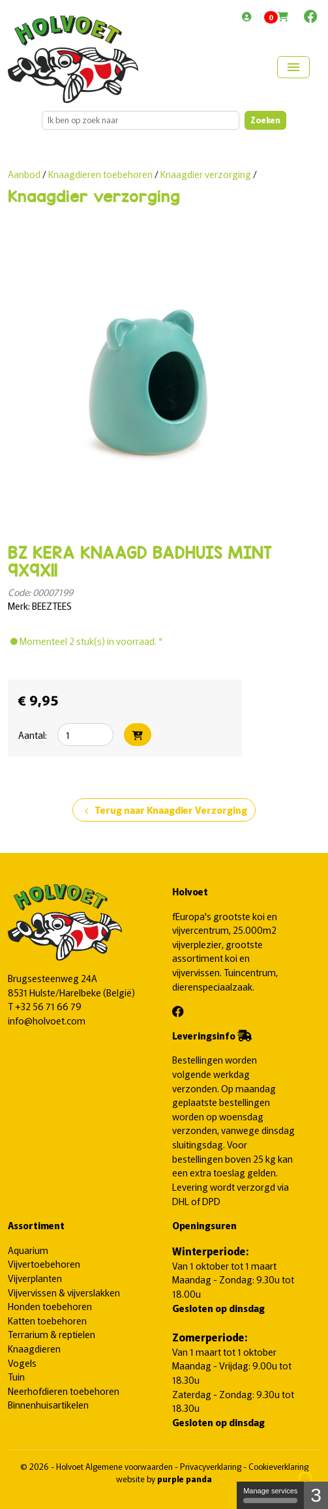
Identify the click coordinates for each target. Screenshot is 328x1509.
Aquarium (28, 1250)
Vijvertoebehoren (44, 1263)
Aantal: (32, 734)
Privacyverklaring (211, 1466)
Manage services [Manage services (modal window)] (270, 1495)
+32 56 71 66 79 (48, 1006)
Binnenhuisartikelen (48, 1404)
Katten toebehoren (47, 1320)
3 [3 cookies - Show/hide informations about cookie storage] (315, 1495)
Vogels (22, 1362)
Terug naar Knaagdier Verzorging (164, 810)
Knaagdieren (34, 1348)
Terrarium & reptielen (51, 1334)
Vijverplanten (35, 1278)
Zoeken (265, 119)
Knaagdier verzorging (205, 174)
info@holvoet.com (46, 1020)
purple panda (184, 1478)
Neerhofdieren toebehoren (63, 1390)
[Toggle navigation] (293, 67)
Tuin (16, 1376)
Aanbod (24, 174)
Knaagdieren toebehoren (101, 174)
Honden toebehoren (50, 1306)
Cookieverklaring (278, 1466)
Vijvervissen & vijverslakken (64, 1292)
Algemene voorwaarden (130, 1466)
